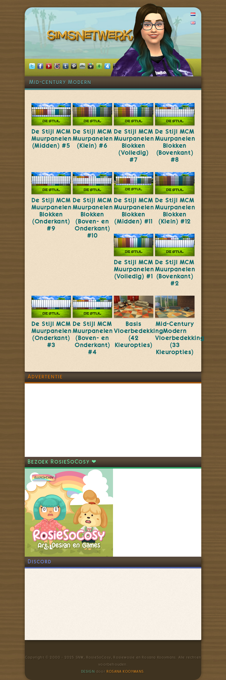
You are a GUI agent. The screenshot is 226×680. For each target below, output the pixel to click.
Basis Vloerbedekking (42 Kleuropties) (138, 334)
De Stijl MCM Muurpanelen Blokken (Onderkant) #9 (51, 214)
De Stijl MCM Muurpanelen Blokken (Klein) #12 (175, 211)
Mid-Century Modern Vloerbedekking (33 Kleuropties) (179, 338)
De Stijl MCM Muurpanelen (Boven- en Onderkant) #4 (93, 338)
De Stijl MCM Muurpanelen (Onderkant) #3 (51, 334)
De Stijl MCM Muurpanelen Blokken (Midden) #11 (134, 211)
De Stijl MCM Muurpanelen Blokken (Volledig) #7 (134, 145)
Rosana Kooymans (125, 671)
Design (88, 671)
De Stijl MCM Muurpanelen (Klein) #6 (93, 138)
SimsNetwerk (91, 36)
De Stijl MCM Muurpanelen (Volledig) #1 (134, 269)
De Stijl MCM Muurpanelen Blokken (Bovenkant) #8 (175, 145)
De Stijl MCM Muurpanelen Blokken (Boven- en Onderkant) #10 (93, 218)
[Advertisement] (69, 420)
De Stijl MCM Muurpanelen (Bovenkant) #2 (175, 273)
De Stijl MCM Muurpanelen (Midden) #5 (51, 138)
